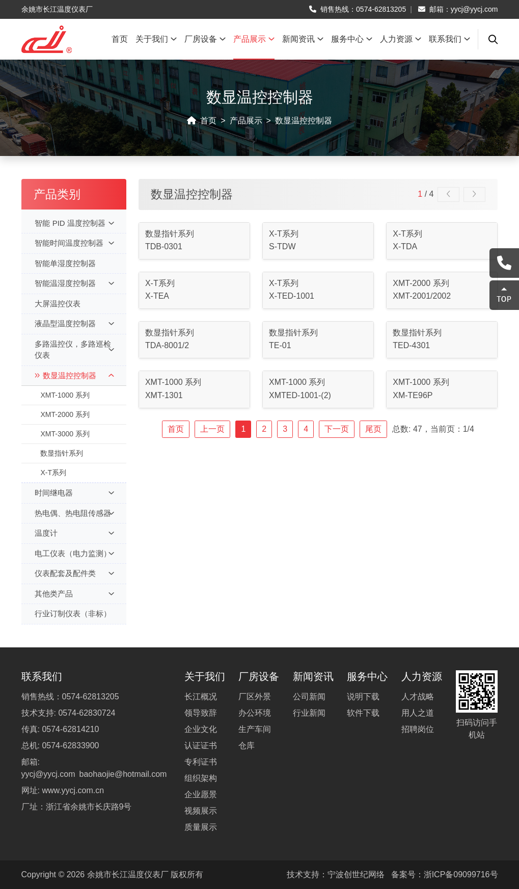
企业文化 (200, 729)
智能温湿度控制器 (74, 284)
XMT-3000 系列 (64, 434)
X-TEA (157, 296)
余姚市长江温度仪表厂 (128, 874)
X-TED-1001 (291, 296)
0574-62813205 (381, 9)
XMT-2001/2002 (422, 296)
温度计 (74, 533)
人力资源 (400, 39)
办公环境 (254, 713)
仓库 (246, 745)
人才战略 (417, 696)
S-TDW (282, 246)
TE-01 (280, 345)
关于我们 (156, 39)
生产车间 (254, 729)
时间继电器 (74, 493)
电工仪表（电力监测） (74, 554)
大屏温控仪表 (57, 303)
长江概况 (200, 696)
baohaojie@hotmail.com (123, 774)
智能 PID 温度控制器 (74, 223)
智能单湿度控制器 (65, 263)
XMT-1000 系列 (64, 395)
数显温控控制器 (303, 120)
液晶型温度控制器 (74, 324)
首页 (120, 39)
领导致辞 (200, 713)
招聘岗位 (417, 729)
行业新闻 (309, 713)
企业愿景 (200, 794)
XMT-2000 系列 (64, 414)
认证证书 (200, 745)
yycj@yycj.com (474, 9)
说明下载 (363, 696)
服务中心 (351, 39)
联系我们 (449, 39)
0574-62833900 (70, 745)
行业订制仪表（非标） (73, 613)
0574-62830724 (86, 713)
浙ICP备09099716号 (461, 874)
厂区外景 (254, 696)
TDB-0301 (163, 246)
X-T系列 (53, 472)
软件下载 (363, 713)
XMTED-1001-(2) (300, 395)
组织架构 (200, 778)
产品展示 (254, 39)
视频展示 (200, 810)
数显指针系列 (61, 453)
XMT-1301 (164, 395)
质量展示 (200, 827)
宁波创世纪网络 (356, 874)
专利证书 (200, 761)
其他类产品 (74, 594)
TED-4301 (411, 345)
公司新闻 (309, 696)
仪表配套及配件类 (74, 574)
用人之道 (417, 713)
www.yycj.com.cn (73, 790)
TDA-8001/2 (167, 345)
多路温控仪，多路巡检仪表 (74, 349)
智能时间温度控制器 (74, 243)
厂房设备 (205, 39)
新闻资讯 (302, 39)
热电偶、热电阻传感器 (74, 513)
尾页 (373, 429)
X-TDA (405, 246)
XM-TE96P (412, 395)
